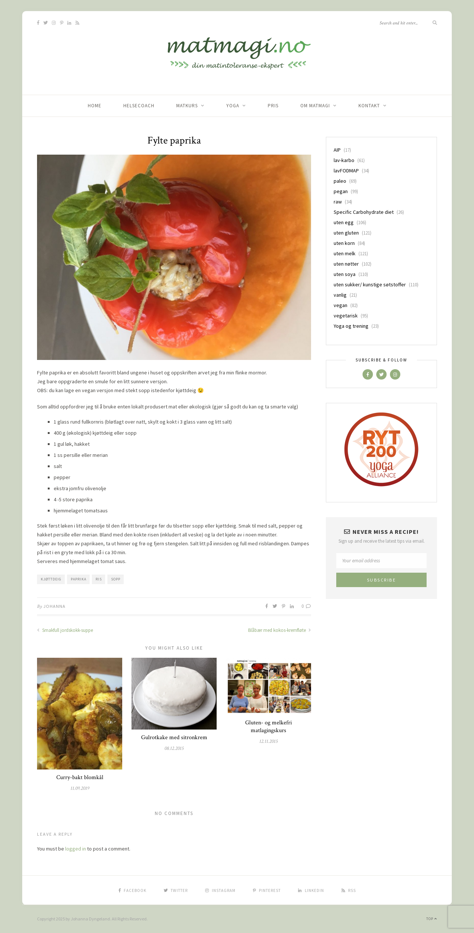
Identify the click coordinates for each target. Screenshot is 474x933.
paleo (340, 181)
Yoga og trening (351, 326)
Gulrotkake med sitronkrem (174, 737)
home (94, 105)
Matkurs (187, 105)
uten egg (344, 222)
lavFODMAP (346, 170)
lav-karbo (344, 160)
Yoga (232, 105)
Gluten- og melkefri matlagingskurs (268, 726)
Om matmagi (315, 105)
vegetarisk (346, 315)
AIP (337, 149)
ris (99, 579)
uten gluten (346, 232)
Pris (273, 105)
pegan (341, 191)
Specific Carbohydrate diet (364, 212)
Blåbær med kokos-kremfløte (279, 630)
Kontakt (369, 105)
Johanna (54, 606)
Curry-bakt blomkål (79, 777)
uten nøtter (346, 263)
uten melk (345, 253)
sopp (115, 579)
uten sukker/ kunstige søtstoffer (370, 284)
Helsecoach (138, 105)
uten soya (345, 274)
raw (338, 201)
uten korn (344, 243)
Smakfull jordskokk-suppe (65, 630)
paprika (78, 579)
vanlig (340, 295)
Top (431, 918)
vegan (340, 305)
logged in (75, 848)
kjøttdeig (51, 579)
